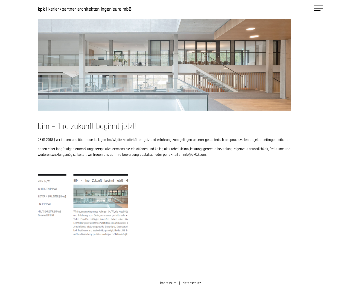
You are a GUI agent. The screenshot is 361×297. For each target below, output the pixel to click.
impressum (168, 283)
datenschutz (192, 283)
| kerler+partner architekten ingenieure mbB (84, 9)
